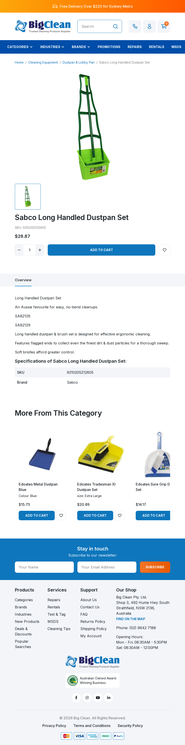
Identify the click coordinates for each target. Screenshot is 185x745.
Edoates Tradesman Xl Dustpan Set (96, 487)
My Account (91, 636)
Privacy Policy (54, 725)
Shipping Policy (93, 628)
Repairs (53, 600)
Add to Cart (101, 250)
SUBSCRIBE (155, 567)
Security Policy (130, 725)
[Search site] (115, 26)
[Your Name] (44, 567)
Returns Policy (92, 621)
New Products (27, 621)
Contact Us (89, 607)
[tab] (23, 280)
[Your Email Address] (106, 567)
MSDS (53, 621)
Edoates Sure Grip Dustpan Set (158, 487)
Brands (21, 607)
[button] (149, 26)
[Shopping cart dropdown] (164, 26)
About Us (88, 600)
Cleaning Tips (58, 628)
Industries (23, 614)
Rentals (53, 607)
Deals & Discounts (23, 631)
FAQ (84, 614)
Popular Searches (23, 644)
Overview (23, 280)
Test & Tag (56, 614)
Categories (24, 600)
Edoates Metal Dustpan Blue (38, 487)
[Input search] (93, 26)
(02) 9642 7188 (142, 628)
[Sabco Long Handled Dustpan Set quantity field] (29, 250)
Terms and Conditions (92, 725)
